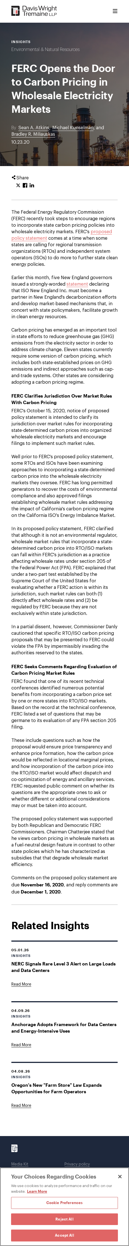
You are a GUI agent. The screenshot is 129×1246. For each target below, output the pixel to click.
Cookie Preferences (64, 1202)
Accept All (64, 1235)
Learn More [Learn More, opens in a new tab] (37, 1191)
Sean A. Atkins (33, 128)
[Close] (120, 1176)
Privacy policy (77, 1164)
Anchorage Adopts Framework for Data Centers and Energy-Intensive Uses (63, 1027)
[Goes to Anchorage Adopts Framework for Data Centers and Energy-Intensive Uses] (21, 1045)
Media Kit (19, 1164)
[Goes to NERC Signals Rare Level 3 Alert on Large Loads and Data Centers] (21, 984)
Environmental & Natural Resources (45, 49)
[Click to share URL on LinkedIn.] (32, 185)
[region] (64, 1207)
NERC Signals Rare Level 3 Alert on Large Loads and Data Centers (63, 967)
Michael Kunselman (72, 128)
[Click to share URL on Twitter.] (18, 185)
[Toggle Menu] (115, 11)
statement (77, 284)
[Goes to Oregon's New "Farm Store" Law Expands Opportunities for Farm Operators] (21, 1106)
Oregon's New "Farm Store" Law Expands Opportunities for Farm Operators (56, 1088)
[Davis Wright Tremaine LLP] (34, 11)
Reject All (64, 1219)
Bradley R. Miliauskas (33, 134)
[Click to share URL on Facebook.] (25, 185)
